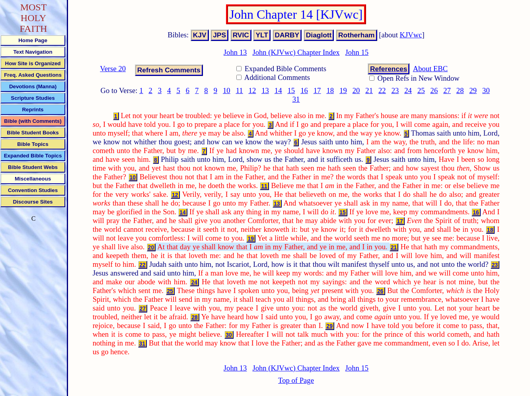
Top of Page (296, 380)
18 (330, 90)
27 (447, 90)
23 (395, 90)
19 (343, 90)
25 (421, 90)
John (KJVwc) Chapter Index (295, 52)
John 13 (235, 52)
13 (265, 90)
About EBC (430, 68)
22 (382, 90)
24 (408, 90)
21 (369, 90)
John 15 (357, 52)
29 (473, 90)
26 (434, 90)
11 (239, 90)
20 (356, 90)
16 (304, 90)
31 (296, 99)
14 (278, 90)
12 (252, 90)
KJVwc (411, 35)
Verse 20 (113, 68)
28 (460, 90)
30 (486, 90)
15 (291, 90)
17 (317, 90)
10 (226, 90)
